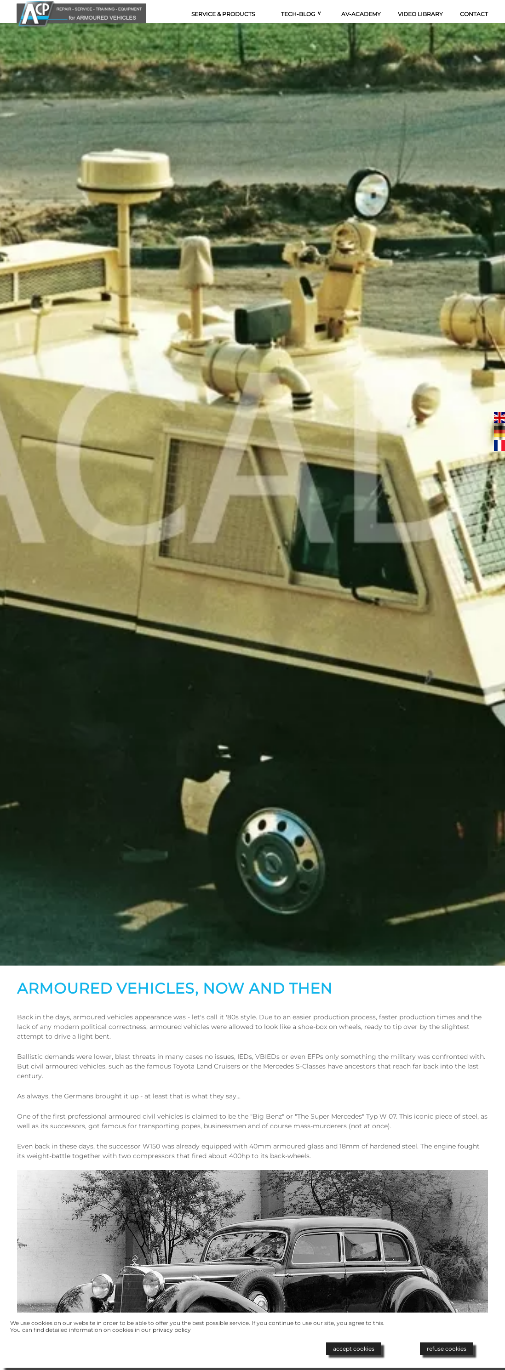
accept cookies (353, 1348)
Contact (474, 14)
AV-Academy (361, 14)
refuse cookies (446, 1348)
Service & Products (223, 14)
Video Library (420, 14)
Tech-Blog (298, 14)
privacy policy (172, 1329)
